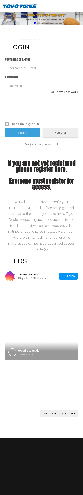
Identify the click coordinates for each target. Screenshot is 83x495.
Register (60, 132)
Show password (66, 92)
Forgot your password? (41, 144)
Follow (68, 276)
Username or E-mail (17, 59)
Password (11, 77)
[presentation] (35, 111)
